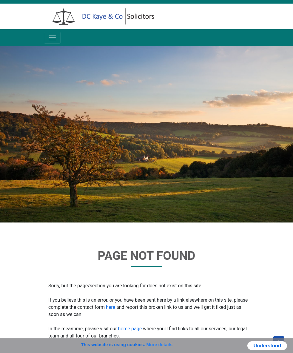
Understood (267, 345)
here (110, 307)
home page (130, 328)
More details (159, 344)
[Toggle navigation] (52, 38)
